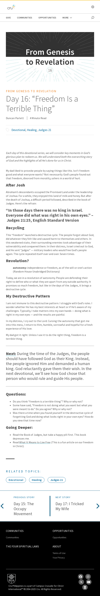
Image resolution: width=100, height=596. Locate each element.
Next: (11, 353)
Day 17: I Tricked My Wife (70, 506)
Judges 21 (44, 130)
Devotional (18, 130)
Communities (24, 17)
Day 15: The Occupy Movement (24, 508)
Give (8, 17)
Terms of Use (59, 553)
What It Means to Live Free (35, 442)
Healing (32, 130)
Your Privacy (59, 557)
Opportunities (47, 17)
